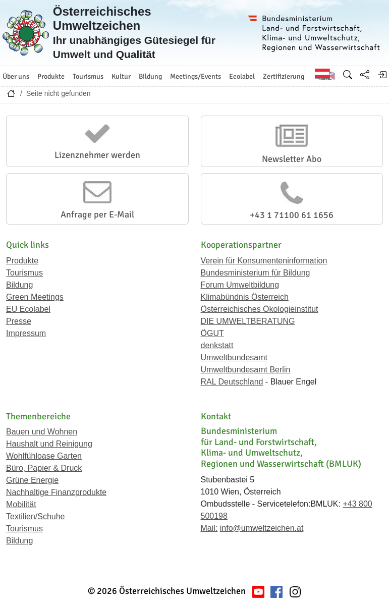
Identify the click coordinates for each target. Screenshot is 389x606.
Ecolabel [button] (242, 76)
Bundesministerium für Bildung (255, 272)
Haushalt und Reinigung (49, 443)
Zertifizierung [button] (283, 76)
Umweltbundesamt (234, 357)
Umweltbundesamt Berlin (246, 369)
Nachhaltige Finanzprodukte (56, 492)
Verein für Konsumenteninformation (264, 260)
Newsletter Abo (291, 158)
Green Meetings (35, 297)
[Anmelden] (381, 74)
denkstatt (217, 345)
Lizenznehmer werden (97, 154)
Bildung (19, 285)
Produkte (22, 260)
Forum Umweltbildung (240, 285)
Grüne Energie (32, 480)
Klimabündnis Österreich (245, 297)
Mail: (209, 528)
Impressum (26, 333)
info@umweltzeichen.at (262, 528)
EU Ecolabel (28, 309)
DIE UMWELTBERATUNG (248, 321)
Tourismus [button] (88, 76)
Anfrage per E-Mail (97, 214)
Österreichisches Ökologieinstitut (259, 309)
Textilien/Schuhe (35, 516)
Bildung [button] (150, 76)
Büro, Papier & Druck (44, 468)
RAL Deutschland (232, 381)
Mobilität (21, 504)
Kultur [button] (121, 76)
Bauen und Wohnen (41, 431)
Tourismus (24, 272)
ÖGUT (212, 333)
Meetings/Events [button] (195, 76)
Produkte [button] (51, 76)
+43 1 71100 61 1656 (292, 215)
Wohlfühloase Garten (44, 456)
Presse (18, 321)
